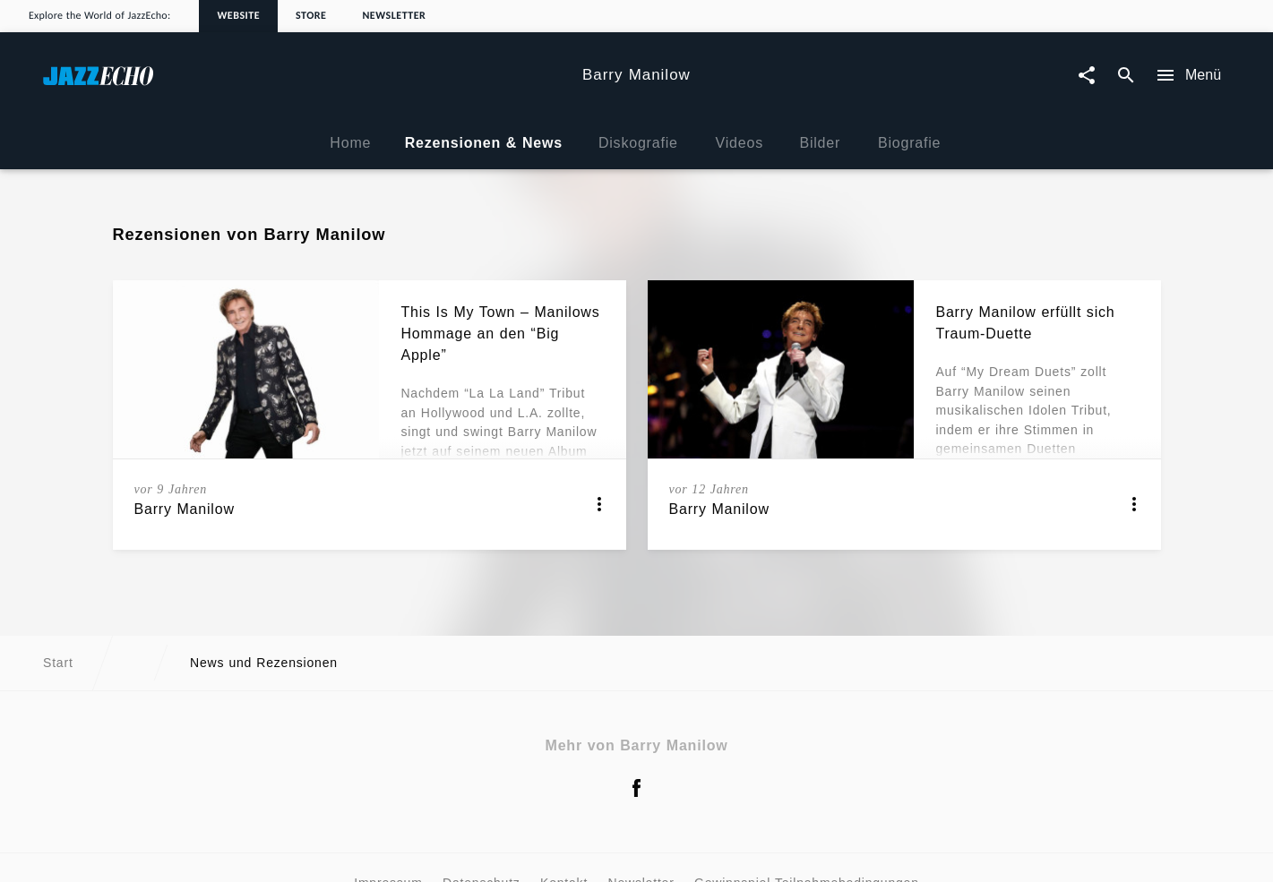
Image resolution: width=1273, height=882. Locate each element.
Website (238, 16)
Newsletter (394, 16)
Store (311, 16)
